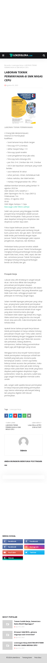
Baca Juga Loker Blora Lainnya (16, 207)
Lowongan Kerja (17, 65)
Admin (23, 450)
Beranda (7, 65)
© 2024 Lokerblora (13, 657)
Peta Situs (37, 657)
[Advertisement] (23, 26)
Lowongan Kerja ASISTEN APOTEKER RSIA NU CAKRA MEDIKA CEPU (29, 644)
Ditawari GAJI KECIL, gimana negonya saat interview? (25, 633)
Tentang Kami (27, 657)
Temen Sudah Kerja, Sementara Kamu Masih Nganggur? (27, 622)
